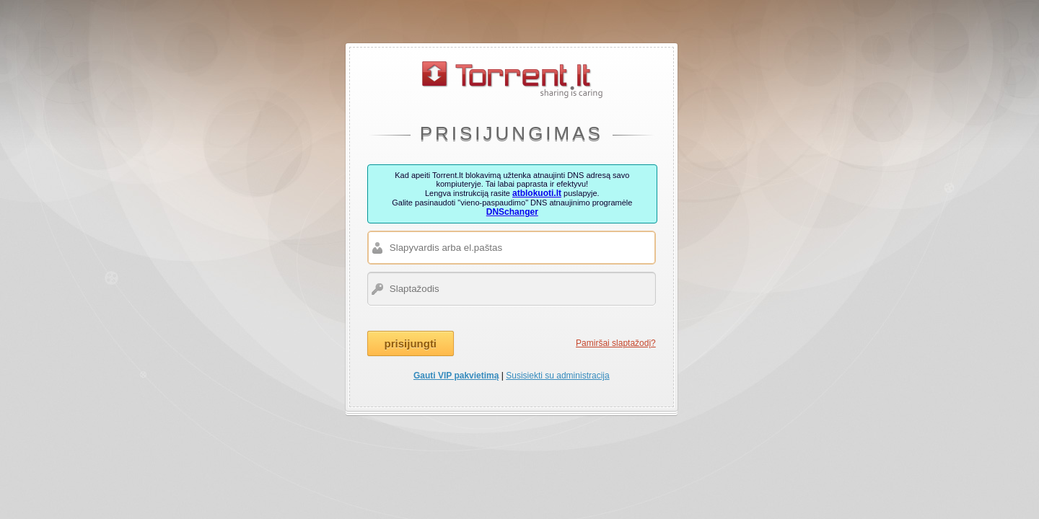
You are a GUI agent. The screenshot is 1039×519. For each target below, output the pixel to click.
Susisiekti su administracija (557, 376)
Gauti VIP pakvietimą (456, 376)
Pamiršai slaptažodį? (616, 343)
